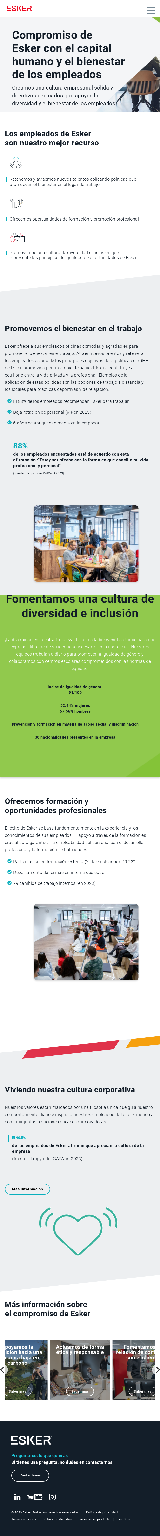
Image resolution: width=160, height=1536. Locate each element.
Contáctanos (30, 1475)
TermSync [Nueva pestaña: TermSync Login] (124, 1519)
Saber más (17, 1391)
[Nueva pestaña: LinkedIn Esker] (17, 1497)
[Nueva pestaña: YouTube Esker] (35, 1497)
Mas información (27, 1189)
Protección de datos (57, 1519)
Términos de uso (23, 1519)
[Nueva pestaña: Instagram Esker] (53, 1497)
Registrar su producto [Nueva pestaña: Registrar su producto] (94, 1519)
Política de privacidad (102, 1512)
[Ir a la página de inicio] (31, 1440)
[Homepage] (21, 8)
